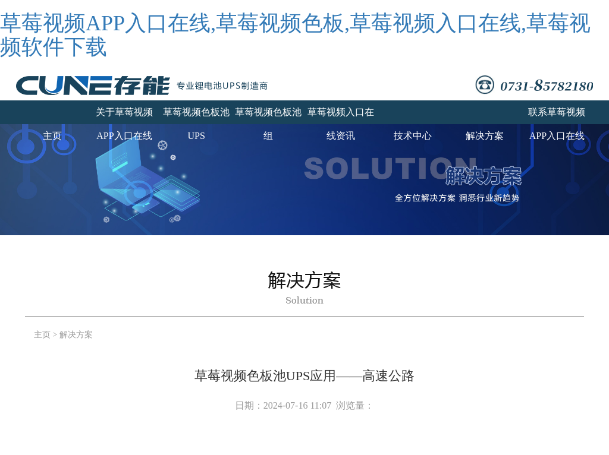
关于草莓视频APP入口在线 (124, 115)
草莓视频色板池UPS (196, 115)
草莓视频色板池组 (268, 115)
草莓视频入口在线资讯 (340, 115)
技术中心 (413, 136)
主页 (52, 136)
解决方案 (485, 136)
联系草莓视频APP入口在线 (556, 115)
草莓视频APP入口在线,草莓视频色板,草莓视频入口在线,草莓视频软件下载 (295, 35)
